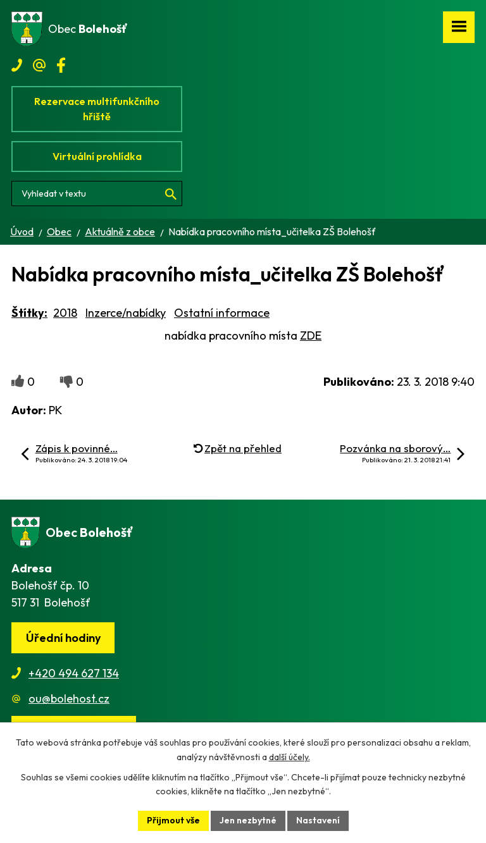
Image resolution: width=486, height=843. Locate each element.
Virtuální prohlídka (97, 156)
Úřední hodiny (63, 638)
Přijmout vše (173, 820)
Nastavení (318, 820)
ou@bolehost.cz (68, 698)
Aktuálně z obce (120, 231)
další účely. (289, 757)
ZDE (310, 335)
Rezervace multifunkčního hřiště (96, 109)
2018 (65, 312)
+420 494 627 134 (73, 673)
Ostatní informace (222, 312)
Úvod (22, 231)
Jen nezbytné (248, 820)
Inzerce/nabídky (125, 312)
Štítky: (29, 312)
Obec (59, 231)
